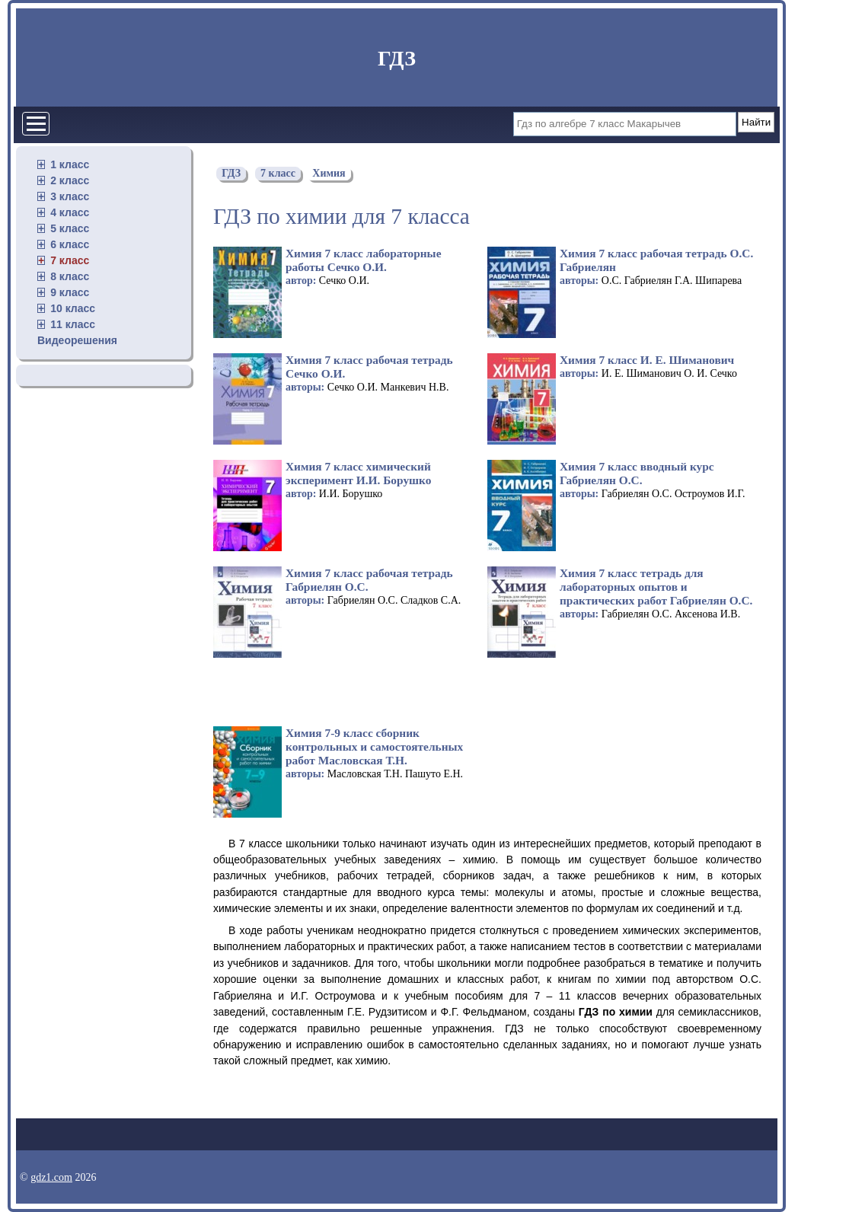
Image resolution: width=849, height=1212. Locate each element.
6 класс (69, 244)
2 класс (69, 180)
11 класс (72, 324)
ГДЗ (397, 58)
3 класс (69, 196)
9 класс (69, 292)
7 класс (69, 260)
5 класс (69, 228)
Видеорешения (77, 340)
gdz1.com (51, 1177)
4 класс (69, 212)
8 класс (69, 276)
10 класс (72, 308)
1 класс (69, 164)
